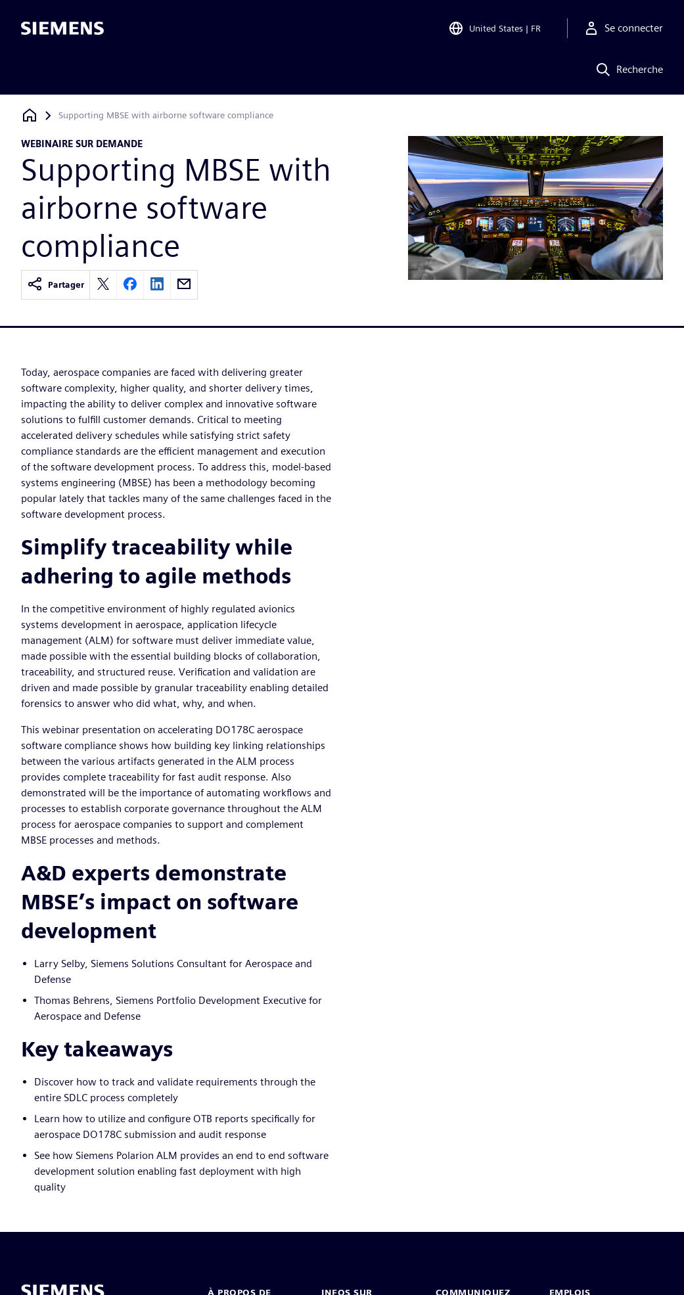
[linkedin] (157, 285)
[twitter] (103, 285)
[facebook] (130, 285)
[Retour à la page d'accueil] (29, 115)
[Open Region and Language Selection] (494, 29)
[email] (184, 285)
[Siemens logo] (62, 28)
